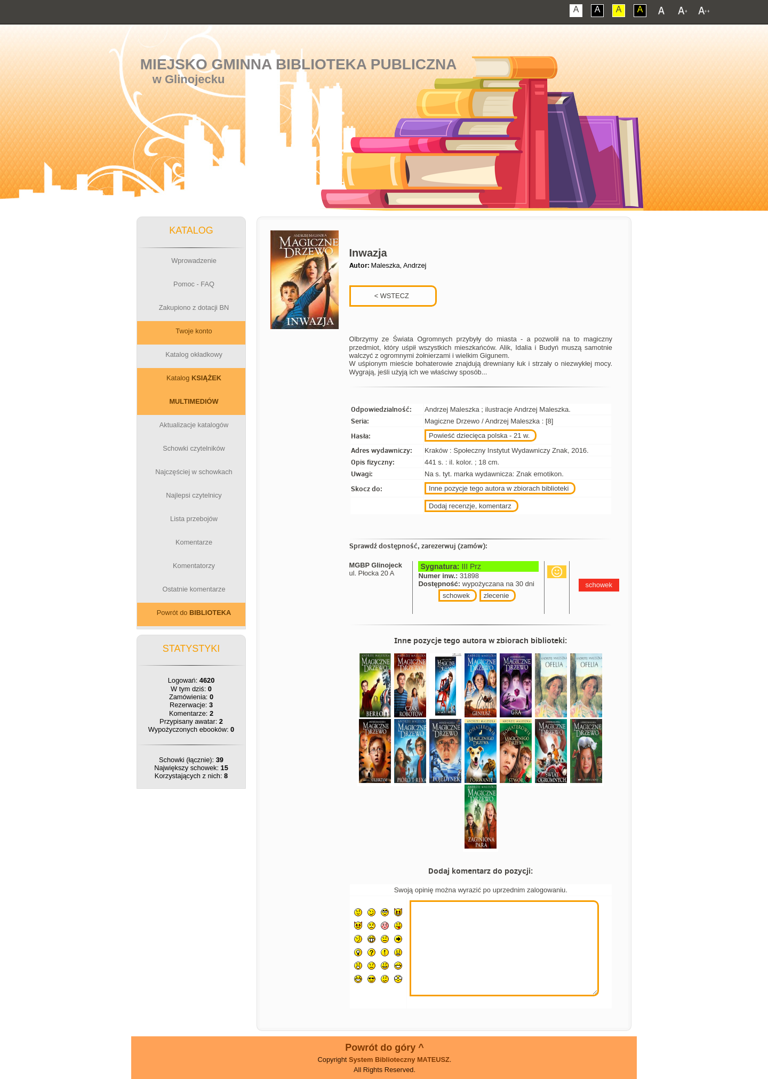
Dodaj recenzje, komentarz (470, 506)
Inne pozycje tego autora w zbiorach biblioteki (499, 488)
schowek (456, 596)
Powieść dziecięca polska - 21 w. (479, 435)
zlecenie (496, 596)
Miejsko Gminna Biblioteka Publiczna (298, 64)
